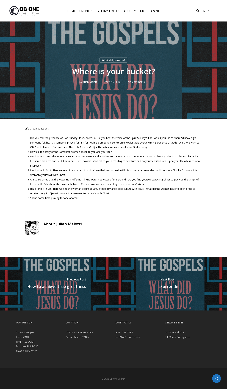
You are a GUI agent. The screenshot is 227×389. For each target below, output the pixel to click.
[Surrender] (170, 283)
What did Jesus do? (113, 60)
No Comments (136, 81)
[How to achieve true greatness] (57, 283)
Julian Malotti (90, 81)
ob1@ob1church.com (127, 337)
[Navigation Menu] (210, 11)
